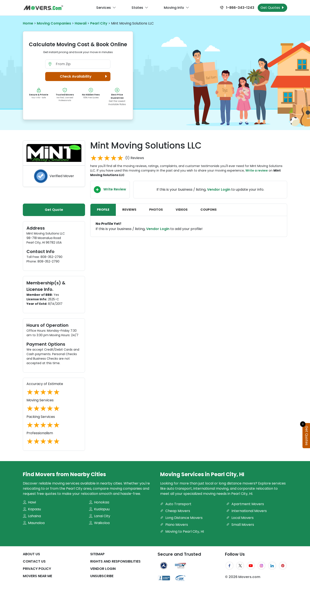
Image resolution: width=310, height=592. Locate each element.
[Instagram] (261, 565)
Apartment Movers (245, 504)
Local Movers (240, 517)
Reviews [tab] (129, 209)
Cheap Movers (175, 510)
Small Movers (240, 524)
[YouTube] (250, 565)
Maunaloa (34, 522)
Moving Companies (54, 23)
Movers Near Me (37, 576)
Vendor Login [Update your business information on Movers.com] (218, 189)
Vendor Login (157, 228)
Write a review (256, 170)
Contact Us (34, 561)
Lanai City (99, 516)
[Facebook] (229, 565)
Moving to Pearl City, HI (182, 531)
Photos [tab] (156, 209)
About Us (31, 554)
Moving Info (176, 7)
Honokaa (99, 502)
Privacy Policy (37, 568)
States (140, 7)
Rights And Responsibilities (115, 561)
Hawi (29, 502)
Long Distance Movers (181, 517)
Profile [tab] (103, 209)
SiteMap (97, 554)
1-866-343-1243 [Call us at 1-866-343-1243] (237, 7)
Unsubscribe (101, 576)
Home (28, 23)
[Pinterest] (282, 565)
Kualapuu (99, 509)
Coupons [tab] (208, 209)
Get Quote (54, 209)
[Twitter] (240, 565)
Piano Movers (174, 524)
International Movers (246, 510)
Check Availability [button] (84, 76)
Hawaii (81, 23)
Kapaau (32, 509)
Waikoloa (99, 522)
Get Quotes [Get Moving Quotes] (272, 7)
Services (106, 7)
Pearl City (98, 23)
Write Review (110, 189)
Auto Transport (175, 504)
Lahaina (32, 516)
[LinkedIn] (272, 565)
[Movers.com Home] (43, 8)
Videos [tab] (182, 209)
